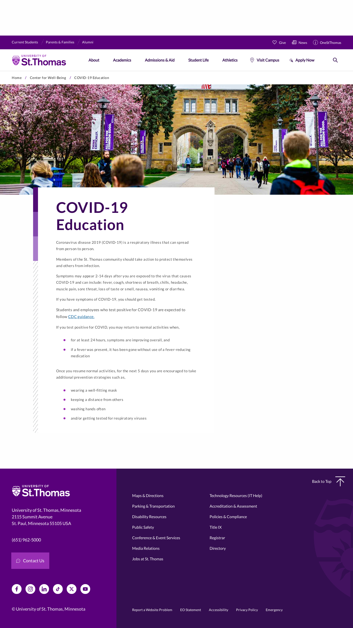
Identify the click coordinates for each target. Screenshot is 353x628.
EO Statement (190, 610)
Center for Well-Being (48, 78)
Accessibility (218, 610)
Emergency (274, 610)
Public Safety (143, 527)
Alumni (87, 42)
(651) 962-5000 (26, 539)
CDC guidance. (81, 316)
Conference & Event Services (156, 537)
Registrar (217, 537)
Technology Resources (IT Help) (236, 495)
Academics (122, 60)
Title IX (216, 527)
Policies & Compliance (228, 516)
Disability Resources (149, 516)
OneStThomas (330, 42)
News (303, 42)
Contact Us (30, 560)
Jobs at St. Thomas (147, 558)
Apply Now (304, 60)
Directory (218, 548)
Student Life (198, 60)
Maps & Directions (148, 495)
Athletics (230, 60)
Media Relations (146, 548)
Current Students (25, 42)
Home (17, 78)
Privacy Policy (247, 610)
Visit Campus (268, 60)
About (93, 60)
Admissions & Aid (160, 60)
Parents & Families (60, 42)
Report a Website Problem (152, 610)
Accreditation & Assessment (233, 506)
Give (282, 42)
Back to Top (328, 481)
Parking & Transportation (153, 506)
